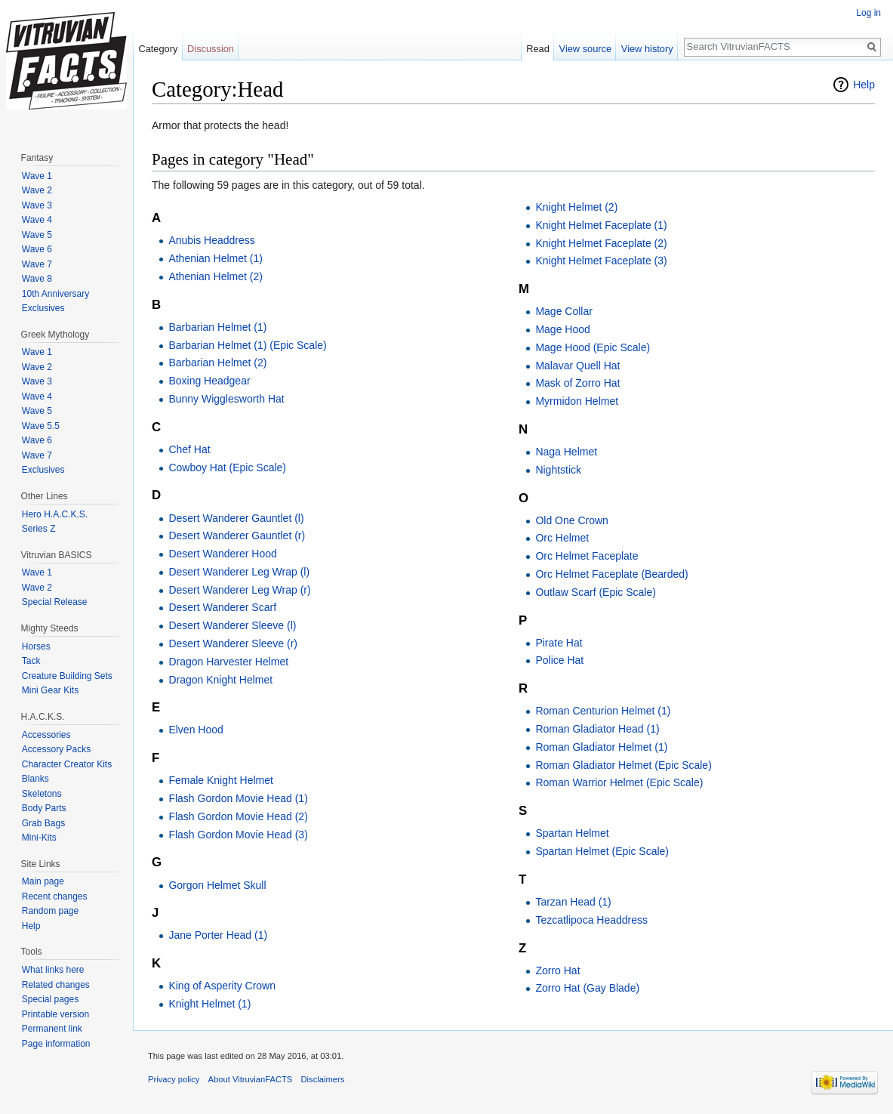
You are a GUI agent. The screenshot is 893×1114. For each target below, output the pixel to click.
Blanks (35, 778)
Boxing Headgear (209, 381)
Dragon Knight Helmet (220, 680)
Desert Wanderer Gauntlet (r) (236, 535)
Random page (50, 911)
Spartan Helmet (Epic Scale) (602, 851)
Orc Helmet (562, 538)
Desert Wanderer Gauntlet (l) (235, 518)
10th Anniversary (55, 294)
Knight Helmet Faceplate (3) (601, 261)
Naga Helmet (566, 452)
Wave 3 (37, 205)
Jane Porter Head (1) (217, 935)
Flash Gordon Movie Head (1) (237, 798)
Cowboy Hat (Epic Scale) (227, 467)
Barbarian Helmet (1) (217, 327)
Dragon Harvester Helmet (228, 662)
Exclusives (43, 308)
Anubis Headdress (211, 240)
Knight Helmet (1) (209, 1004)
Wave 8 (37, 278)
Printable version (55, 1014)
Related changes (56, 985)
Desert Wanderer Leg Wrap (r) (239, 590)
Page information (56, 1043)
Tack (31, 661)
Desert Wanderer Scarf (222, 607)
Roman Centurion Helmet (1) (602, 711)
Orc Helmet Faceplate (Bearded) (611, 574)
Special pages (50, 999)
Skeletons (42, 793)
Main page (43, 881)
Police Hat (559, 660)
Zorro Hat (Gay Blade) (587, 988)
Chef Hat (189, 449)
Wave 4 (37, 219)
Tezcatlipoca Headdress (591, 920)
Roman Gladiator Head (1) (597, 729)
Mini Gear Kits (50, 690)
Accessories (46, 735)
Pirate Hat (558, 643)
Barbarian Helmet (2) (217, 362)
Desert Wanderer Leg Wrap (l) (238, 572)
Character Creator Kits (67, 764)
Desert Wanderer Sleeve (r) (232, 643)
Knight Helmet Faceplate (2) (601, 243)
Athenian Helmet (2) (215, 276)
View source (585, 48)
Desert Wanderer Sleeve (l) (232, 625)
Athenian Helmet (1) (215, 258)
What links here (53, 969)
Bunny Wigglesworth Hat (226, 399)
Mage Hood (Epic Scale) (592, 347)
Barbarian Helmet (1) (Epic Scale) (247, 345)
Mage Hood (562, 329)
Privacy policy (173, 1079)
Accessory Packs (56, 749)
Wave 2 (37, 190)
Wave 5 (37, 235)
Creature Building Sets (67, 676)
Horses (36, 646)
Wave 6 (37, 249)
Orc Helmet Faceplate (586, 556)
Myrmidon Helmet (576, 401)
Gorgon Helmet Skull (217, 885)
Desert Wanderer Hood (222, 554)
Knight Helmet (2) (576, 207)
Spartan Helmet (571, 833)
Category (157, 48)
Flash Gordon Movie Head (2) (237, 816)
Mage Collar (563, 311)
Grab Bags (43, 823)
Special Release (55, 602)
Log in (868, 13)
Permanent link (52, 1028)
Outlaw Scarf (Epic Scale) (595, 592)
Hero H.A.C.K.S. (55, 514)
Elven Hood (195, 730)
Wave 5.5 (41, 426)
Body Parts (44, 808)
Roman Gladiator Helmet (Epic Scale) (623, 765)
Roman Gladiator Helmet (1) (601, 747)
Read (538, 48)
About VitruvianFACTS (250, 1079)
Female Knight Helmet (220, 780)
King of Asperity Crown (222, 986)
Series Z (39, 528)
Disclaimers (323, 1079)
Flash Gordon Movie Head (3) (237, 835)
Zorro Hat (557, 970)
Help (864, 85)
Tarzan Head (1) (573, 902)
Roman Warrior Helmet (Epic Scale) (619, 782)
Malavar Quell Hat (577, 366)
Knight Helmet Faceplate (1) (601, 225)
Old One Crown (571, 520)
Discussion (210, 48)
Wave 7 (37, 264)
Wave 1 (37, 176)
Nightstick (558, 470)
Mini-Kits (39, 837)
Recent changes (55, 896)
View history (647, 48)
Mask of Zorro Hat (577, 383)
